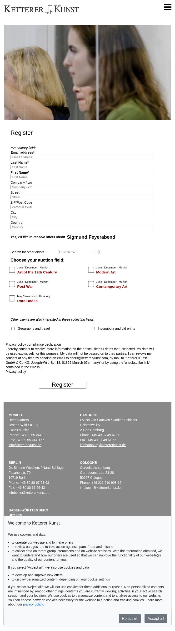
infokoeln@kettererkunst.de (100, 488)
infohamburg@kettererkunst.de (103, 445)
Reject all (130, 618)
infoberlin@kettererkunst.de (29, 493)
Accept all (156, 618)
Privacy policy (15, 372)
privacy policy (33, 604)
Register (62, 384)
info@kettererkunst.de (25, 445)
